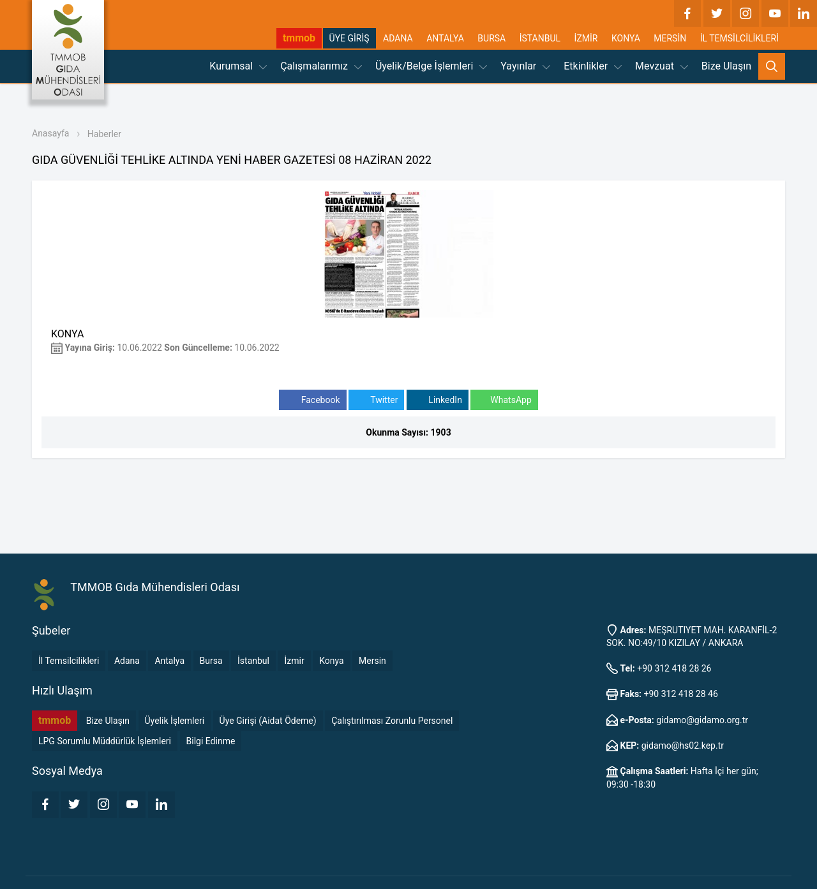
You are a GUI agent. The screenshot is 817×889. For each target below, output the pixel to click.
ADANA (398, 38)
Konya (331, 661)
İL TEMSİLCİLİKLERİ (739, 38)
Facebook (312, 400)
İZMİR (586, 38)
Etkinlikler (593, 66)
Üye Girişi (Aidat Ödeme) (268, 721)
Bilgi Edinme (211, 741)
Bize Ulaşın (726, 66)
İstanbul (253, 661)
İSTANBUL (540, 38)
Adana (127, 661)
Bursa (211, 661)
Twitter (376, 400)
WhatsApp (504, 400)
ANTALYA (445, 38)
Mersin (372, 661)
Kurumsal (238, 66)
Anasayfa (50, 133)
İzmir (294, 661)
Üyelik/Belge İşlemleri (431, 66)
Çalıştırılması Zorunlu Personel (392, 721)
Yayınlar (525, 66)
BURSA (491, 38)
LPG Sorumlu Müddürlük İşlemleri (104, 741)
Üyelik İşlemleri (175, 721)
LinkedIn (437, 400)
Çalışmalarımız (321, 66)
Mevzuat (661, 66)
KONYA (625, 38)
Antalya (169, 661)
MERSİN (670, 38)
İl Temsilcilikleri (68, 661)
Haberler (104, 134)
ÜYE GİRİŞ (349, 38)
